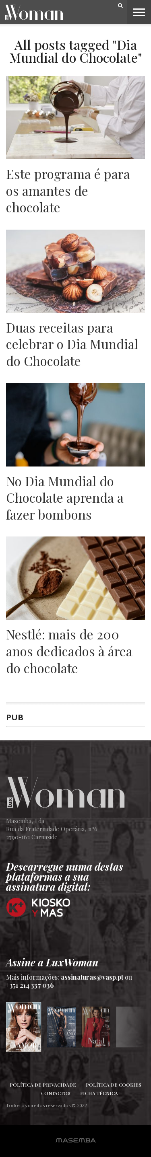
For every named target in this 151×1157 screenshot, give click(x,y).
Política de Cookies (113, 1084)
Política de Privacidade (43, 1084)
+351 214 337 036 (30, 985)
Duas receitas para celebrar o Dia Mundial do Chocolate (72, 344)
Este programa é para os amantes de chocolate (68, 190)
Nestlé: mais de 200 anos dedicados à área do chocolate (69, 651)
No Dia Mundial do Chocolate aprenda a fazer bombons (65, 498)
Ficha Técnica (99, 1093)
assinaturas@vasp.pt (92, 977)
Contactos (55, 1093)
